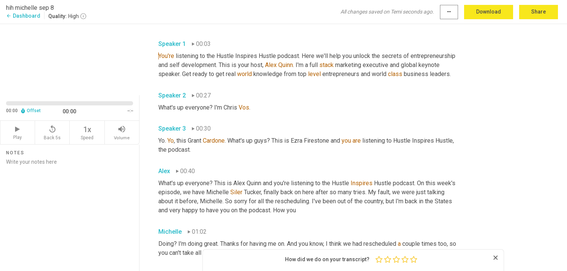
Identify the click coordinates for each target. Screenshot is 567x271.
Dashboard (23, 16)
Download (488, 12)
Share (538, 12)
